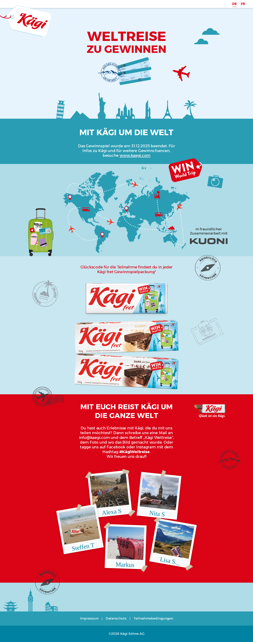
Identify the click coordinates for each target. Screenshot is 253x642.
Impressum (89, 618)
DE (234, 4)
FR (243, 4)
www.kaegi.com (135, 155)
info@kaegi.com (94, 437)
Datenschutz (116, 618)
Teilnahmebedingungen (153, 618)
